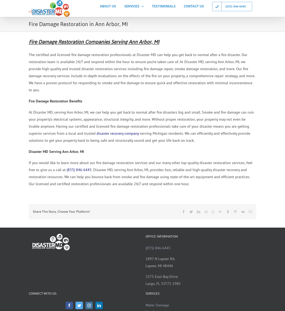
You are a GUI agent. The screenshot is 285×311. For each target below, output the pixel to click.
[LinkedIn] (99, 305)
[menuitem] (108, 6)
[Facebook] (69, 305)
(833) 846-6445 (79, 169)
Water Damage (157, 305)
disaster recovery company (118, 133)
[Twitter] (79, 305)
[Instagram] (89, 305)
